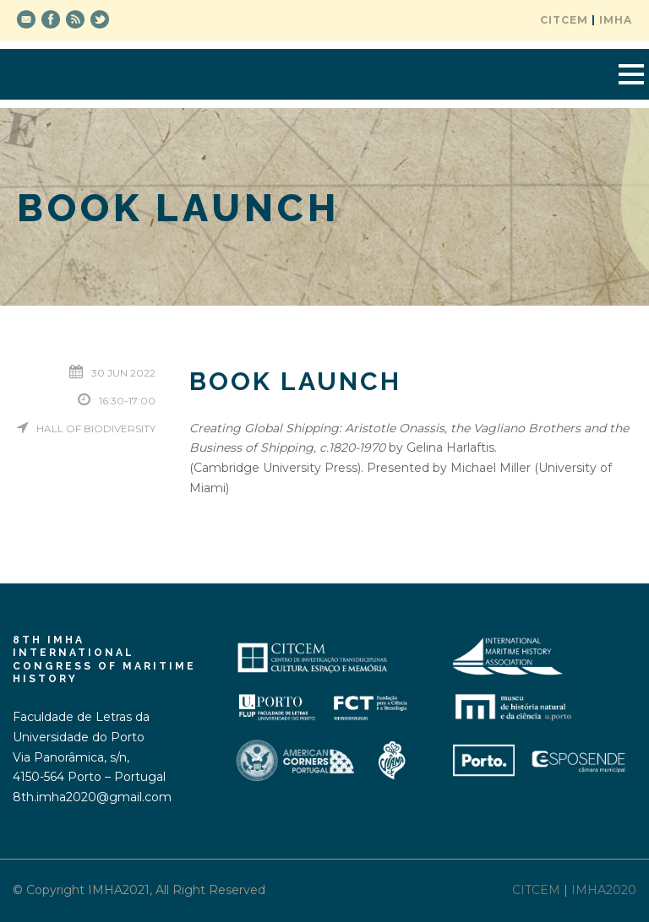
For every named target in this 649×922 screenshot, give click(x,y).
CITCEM (564, 20)
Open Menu (631, 73)
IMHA (615, 20)
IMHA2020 (603, 890)
